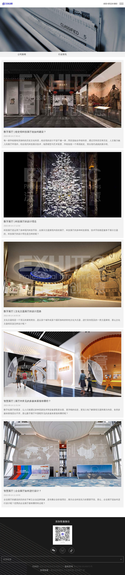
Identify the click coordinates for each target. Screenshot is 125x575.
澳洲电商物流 (56, 570)
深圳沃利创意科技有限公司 (51, 566)
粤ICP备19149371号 (83, 566)
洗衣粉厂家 (80, 570)
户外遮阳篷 (69, 570)
